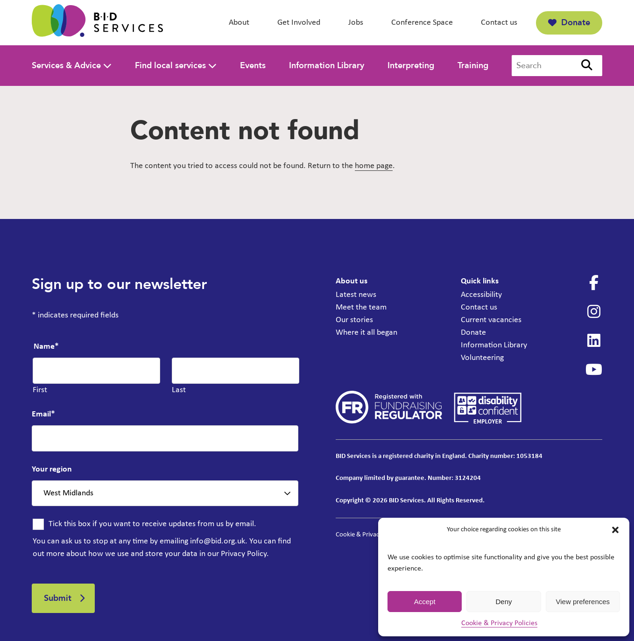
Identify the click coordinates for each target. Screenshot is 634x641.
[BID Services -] (97, 22)
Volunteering (482, 357)
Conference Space (422, 22)
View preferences (583, 602)
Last (179, 390)
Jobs (355, 22)
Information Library (326, 65)
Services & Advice (66, 65)
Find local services (170, 65)
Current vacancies (491, 320)
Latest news (356, 294)
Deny (503, 602)
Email (43, 414)
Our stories (354, 320)
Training (473, 65)
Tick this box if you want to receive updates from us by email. (152, 524)
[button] (615, 530)
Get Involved (298, 22)
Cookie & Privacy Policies (499, 623)
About (239, 22)
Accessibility (481, 294)
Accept (425, 602)
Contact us (499, 22)
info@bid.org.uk (217, 541)
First (40, 390)
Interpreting (410, 65)
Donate (569, 22)
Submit (57, 598)
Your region (52, 469)
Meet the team (361, 307)
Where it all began (366, 332)
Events (253, 65)
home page (374, 166)
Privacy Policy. (245, 553)
